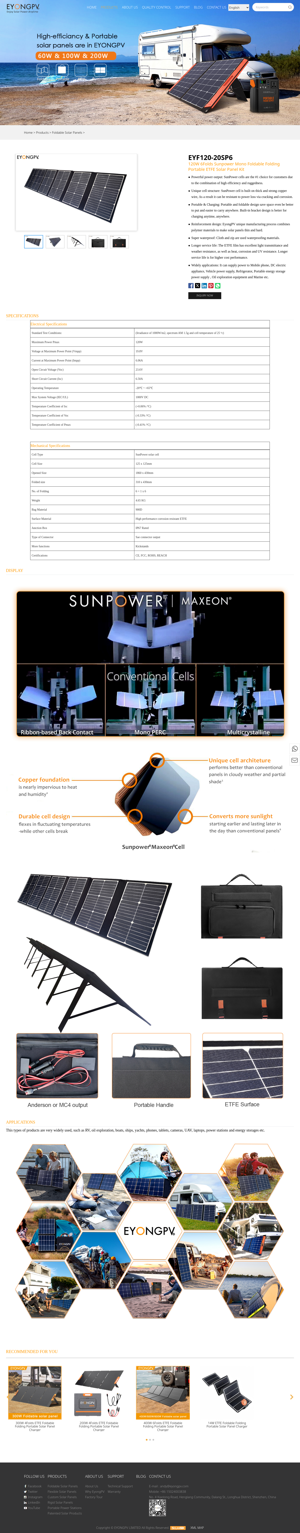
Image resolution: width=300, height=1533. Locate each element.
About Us (130, 7)
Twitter (31, 1491)
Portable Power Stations (65, 1508)
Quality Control (156, 7)
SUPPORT (182, 7)
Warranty (114, 1491)
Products (109, 7)
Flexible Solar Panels (62, 1491)
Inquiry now (204, 295)
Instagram (33, 1497)
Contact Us (216, 7)
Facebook (32, 1486)
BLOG (198, 7)
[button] (8, 1397)
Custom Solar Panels (62, 1497)
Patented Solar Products (65, 1513)
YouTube (32, 1508)
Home (92, 7)
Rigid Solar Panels (60, 1502)
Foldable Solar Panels (67, 132)
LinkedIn (32, 1502)
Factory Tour (93, 1497)
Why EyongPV (94, 1491)
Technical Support (120, 1486)
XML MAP (197, 1527)
